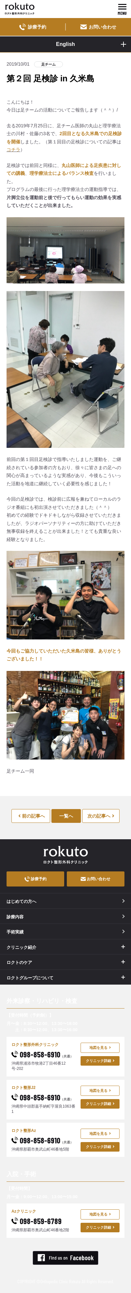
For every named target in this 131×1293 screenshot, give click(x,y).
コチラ (13, 149)
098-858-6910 (42, 1054)
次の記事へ (100, 816)
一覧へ (66, 816)
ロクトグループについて (30, 977)
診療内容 (66, 916)
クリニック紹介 (21, 947)
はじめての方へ (66, 901)
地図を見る (100, 1048)
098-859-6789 (36, 1221)
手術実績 (66, 931)
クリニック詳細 (100, 1061)
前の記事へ (31, 816)
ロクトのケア (19, 962)
